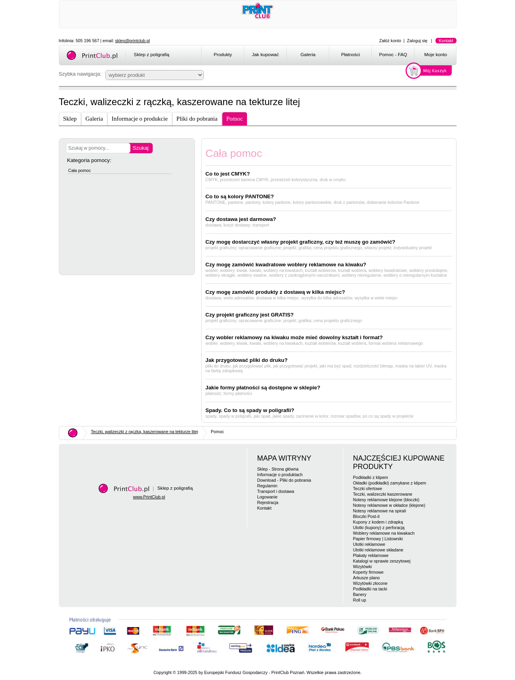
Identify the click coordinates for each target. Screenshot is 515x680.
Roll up (359, 600)
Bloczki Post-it (366, 516)
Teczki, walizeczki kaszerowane (382, 494)
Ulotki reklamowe (369, 544)
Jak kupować (265, 54)
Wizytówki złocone (370, 583)
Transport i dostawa (275, 491)
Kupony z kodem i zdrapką (378, 522)
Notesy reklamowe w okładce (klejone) (389, 505)
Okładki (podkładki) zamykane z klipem (389, 483)
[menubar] (330, 55)
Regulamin (267, 485)
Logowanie (267, 496)
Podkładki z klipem (370, 477)
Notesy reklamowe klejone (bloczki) (386, 499)
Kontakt (446, 40)
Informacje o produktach (280, 474)
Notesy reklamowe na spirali (379, 510)
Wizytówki (362, 566)
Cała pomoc (79, 170)
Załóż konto (390, 40)
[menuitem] (222, 55)
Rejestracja (267, 502)
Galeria (308, 54)
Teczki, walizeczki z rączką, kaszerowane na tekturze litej (144, 431)
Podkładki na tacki (370, 588)
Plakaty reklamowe (371, 555)
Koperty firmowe (368, 572)
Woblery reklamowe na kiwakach (384, 533)
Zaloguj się (417, 40)
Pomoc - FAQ (393, 54)
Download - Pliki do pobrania (284, 480)
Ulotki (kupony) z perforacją (379, 527)
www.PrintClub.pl (149, 496)
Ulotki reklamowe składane (378, 549)
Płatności (350, 54)
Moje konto (435, 54)
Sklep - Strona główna (278, 469)
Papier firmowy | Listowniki (378, 538)
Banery (360, 594)
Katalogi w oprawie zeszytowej (382, 561)
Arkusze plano (366, 577)
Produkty (223, 54)
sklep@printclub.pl (132, 40)
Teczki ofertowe (367, 488)
